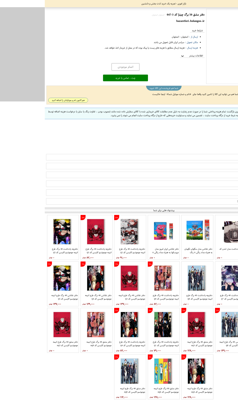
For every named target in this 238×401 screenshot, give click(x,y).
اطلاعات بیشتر (147, 56)
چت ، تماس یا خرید (81, 78)
